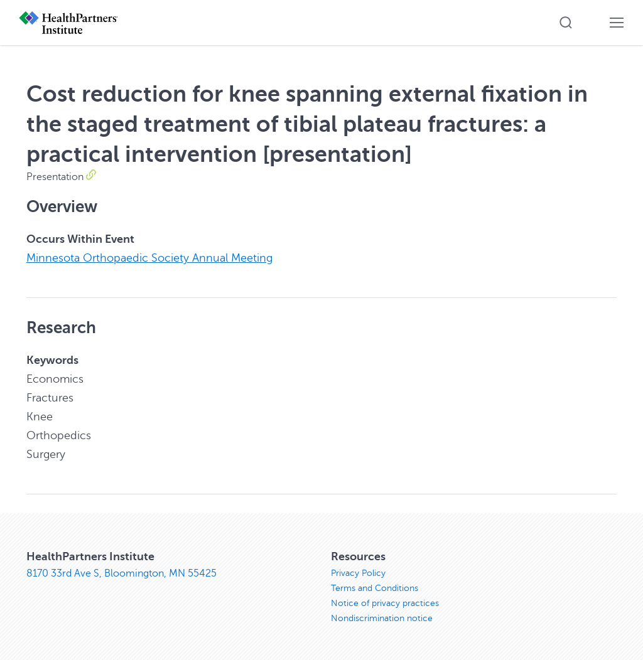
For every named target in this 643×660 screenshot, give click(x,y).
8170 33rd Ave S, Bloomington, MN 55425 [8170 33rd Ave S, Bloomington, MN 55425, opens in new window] (121, 573)
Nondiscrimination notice (382, 618)
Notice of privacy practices (385, 603)
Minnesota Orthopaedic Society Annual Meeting (149, 258)
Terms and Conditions (374, 588)
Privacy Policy (358, 573)
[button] (565, 22)
